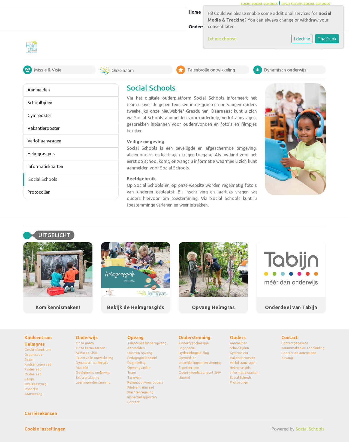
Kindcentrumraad (38, 364)
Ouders (238, 337)
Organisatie (34, 354)
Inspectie (31, 389)
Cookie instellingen (45, 428)
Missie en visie (86, 353)
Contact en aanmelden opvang (298, 355)
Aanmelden (39, 89)
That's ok (327, 38)
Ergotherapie (189, 367)
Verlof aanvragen (44, 140)
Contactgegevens (294, 343)
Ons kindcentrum (38, 349)
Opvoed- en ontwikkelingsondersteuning (200, 360)
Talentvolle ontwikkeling (94, 358)
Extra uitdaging (87, 377)
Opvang (135, 337)
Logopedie (187, 348)
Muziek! (82, 367)
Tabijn (29, 379)
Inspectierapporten (142, 397)
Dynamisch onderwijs (92, 363)
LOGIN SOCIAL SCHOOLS (259, 3)
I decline (302, 38)
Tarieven (134, 377)
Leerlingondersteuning (93, 382)
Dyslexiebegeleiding (194, 353)
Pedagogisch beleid (142, 358)
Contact (133, 402)
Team (29, 359)
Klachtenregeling (140, 392)
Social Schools (42, 179)
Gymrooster (39, 115)
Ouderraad (33, 374)
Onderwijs (87, 337)
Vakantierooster (44, 128)
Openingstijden (139, 367)
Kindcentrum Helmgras (38, 341)
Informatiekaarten (45, 166)
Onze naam (85, 343)
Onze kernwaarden (90, 348)
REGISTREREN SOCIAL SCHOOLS (305, 3)
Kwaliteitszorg (35, 384)
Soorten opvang (139, 353)
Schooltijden (40, 102)
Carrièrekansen (41, 413)
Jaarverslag (33, 394)
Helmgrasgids (41, 153)
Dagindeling (136, 363)
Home (195, 12)
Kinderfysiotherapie (194, 343)
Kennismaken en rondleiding (302, 348)
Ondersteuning (194, 337)
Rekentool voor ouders (145, 382)
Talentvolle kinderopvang (146, 343)
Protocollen (39, 192)
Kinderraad (33, 369)
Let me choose (222, 38)
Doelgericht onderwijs (93, 372)
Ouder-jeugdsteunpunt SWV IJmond (200, 375)
